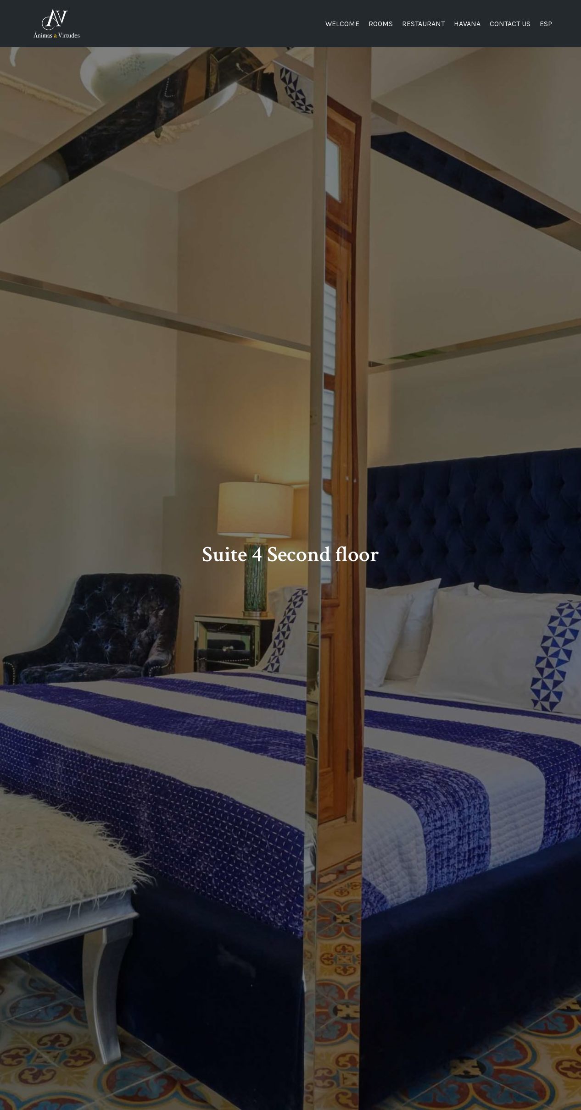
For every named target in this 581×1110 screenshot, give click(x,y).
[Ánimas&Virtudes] (56, 23)
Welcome (342, 23)
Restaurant (423, 23)
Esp (546, 23)
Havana (467, 23)
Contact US (510, 23)
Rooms (381, 23)
